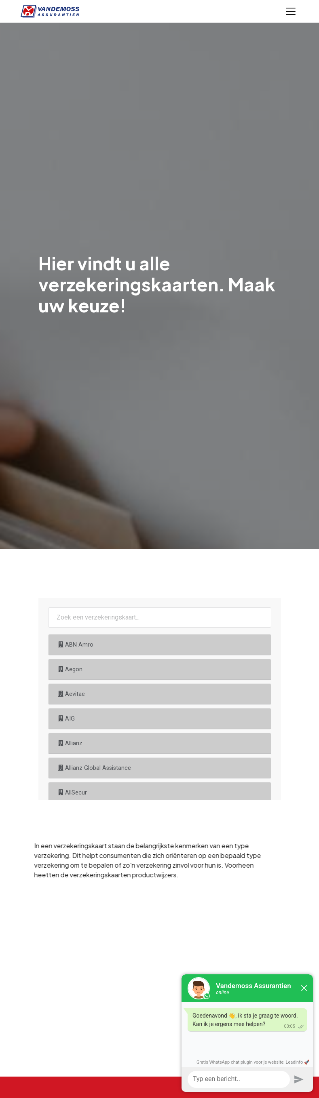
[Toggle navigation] (291, 11)
